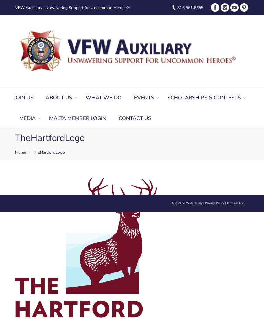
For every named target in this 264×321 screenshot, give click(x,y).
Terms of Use (235, 203)
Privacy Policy (214, 203)
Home (20, 152)
